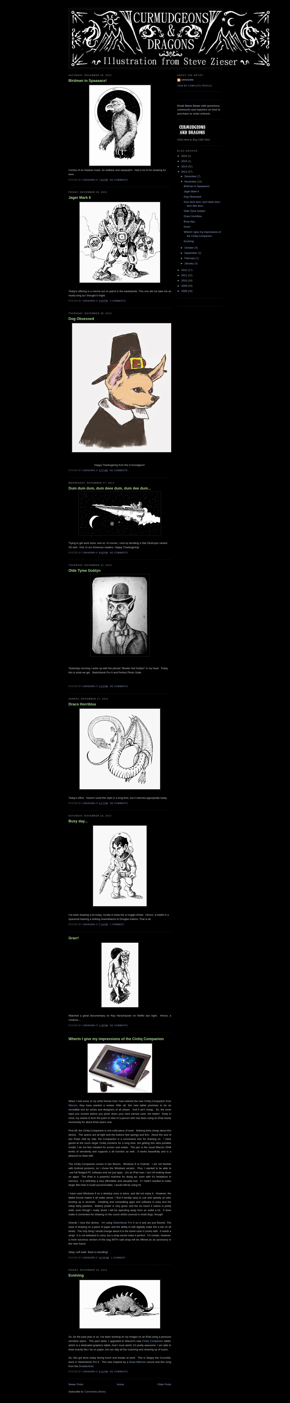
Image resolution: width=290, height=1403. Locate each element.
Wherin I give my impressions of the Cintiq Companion (116, 1039)
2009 (184, 285)
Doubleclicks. (86, 1366)
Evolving (76, 1275)
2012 (184, 270)
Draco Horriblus (82, 704)
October (189, 247)
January (189, 263)
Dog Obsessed (81, 319)
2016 (184, 155)
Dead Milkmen (137, 1361)
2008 (184, 291)
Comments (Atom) (95, 1391)
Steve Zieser (192, 105)
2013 (184, 171)
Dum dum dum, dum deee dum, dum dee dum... (109, 488)
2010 (184, 280)
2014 (184, 166)
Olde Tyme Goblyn (84, 571)
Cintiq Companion (152, 1341)
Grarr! (73, 938)
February (190, 258)
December (190, 176)
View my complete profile (194, 86)
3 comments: (118, 301)
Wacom (72, 1105)
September (191, 252)
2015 (184, 161)
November (190, 181)
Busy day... (78, 821)
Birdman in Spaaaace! (87, 81)
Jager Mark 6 (79, 198)
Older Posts (164, 1384)
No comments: (119, 180)
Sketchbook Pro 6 (124, 1222)
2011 (184, 275)
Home (120, 1384)
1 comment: (117, 924)
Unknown (187, 80)
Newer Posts (75, 1384)
